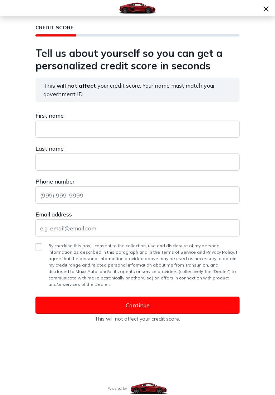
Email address (53, 214)
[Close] (266, 8)
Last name (49, 148)
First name (49, 115)
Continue (138, 305)
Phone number (54, 181)
